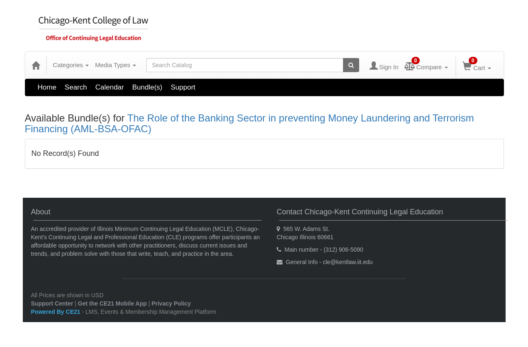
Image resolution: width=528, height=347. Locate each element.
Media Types (115, 64)
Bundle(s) (147, 87)
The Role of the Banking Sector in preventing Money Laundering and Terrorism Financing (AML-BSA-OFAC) (249, 123)
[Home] (35, 65)
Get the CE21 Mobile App (112, 303)
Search (76, 87)
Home (47, 87)
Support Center (52, 303)
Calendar (109, 87)
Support (183, 87)
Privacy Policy (171, 303)
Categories (71, 64)
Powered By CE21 (56, 311)
